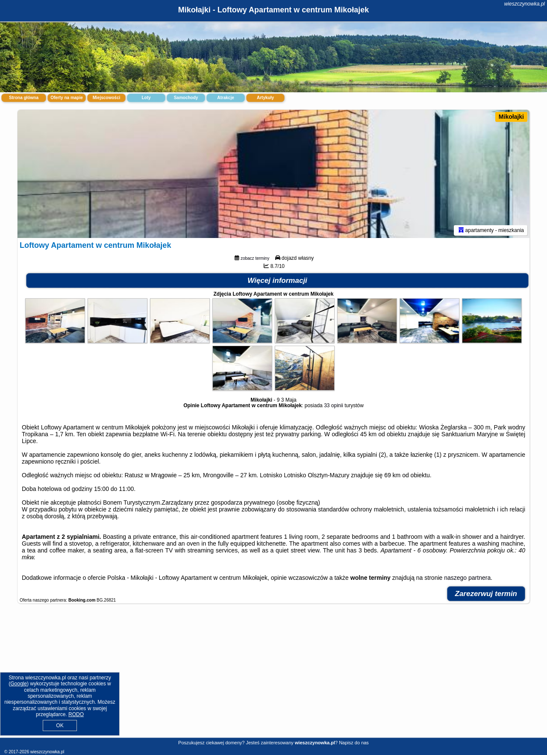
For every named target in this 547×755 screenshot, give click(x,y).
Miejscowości (106, 97)
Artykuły (265, 97)
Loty (145, 97)
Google (18, 684)
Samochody (186, 97)
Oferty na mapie (66, 97)
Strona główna (23, 97)
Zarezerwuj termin (486, 594)
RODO (76, 714)
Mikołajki (511, 116)
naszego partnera (467, 577)
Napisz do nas (354, 742)
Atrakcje (225, 97)
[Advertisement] (273, 675)
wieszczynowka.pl (524, 4)
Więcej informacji (277, 280)
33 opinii (333, 405)
